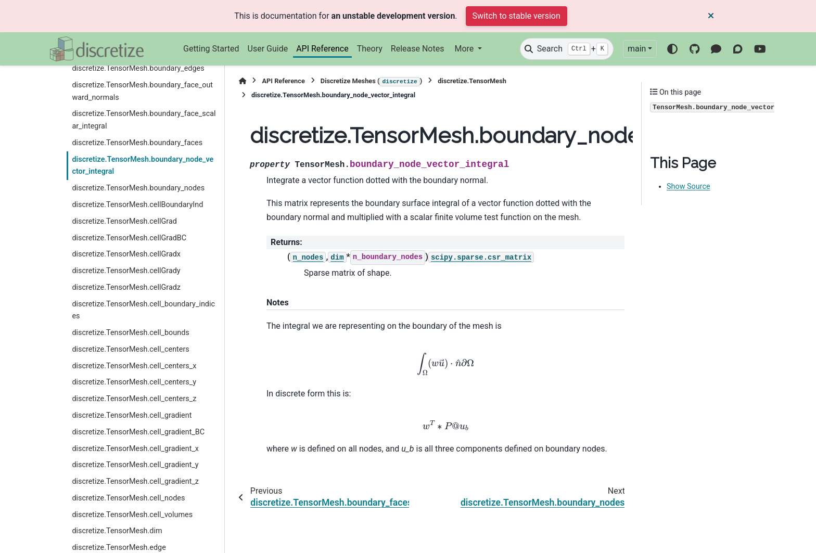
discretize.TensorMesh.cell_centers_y (134, 382)
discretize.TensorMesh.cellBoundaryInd (137, 204)
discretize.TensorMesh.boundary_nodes (138, 188)
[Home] (242, 80)
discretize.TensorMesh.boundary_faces (137, 142)
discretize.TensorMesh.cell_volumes (132, 514)
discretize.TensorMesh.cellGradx (126, 254)
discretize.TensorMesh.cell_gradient (132, 415)
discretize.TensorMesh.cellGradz (126, 287)
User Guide (268, 49)
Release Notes (417, 49)
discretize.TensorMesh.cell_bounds (130, 332)
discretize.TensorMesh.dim (117, 530)
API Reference (322, 49)
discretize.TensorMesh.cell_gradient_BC (138, 432)
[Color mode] (672, 49)
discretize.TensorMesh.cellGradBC (129, 238)
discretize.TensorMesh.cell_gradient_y (135, 464)
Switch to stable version (516, 16)
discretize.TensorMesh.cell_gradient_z (135, 481)
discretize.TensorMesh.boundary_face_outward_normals (142, 91)
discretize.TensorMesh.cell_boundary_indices (143, 310)
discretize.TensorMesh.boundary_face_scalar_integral (143, 120)
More (465, 49)
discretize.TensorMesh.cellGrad (124, 221)
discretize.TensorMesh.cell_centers (130, 349)
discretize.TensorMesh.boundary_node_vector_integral (142, 165)
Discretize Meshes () (371, 81)
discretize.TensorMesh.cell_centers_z (134, 398)
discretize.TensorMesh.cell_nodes (128, 498)
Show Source (688, 186)
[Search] (567, 49)
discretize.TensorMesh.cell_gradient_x (135, 448)
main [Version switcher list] (637, 49)
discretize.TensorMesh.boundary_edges (138, 68)
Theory (369, 49)
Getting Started (211, 49)
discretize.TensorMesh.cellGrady (126, 270)
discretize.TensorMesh (472, 81)
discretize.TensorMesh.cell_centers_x (134, 366)
